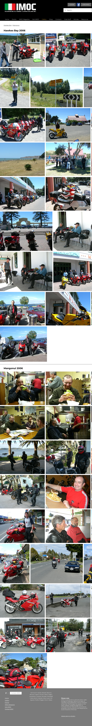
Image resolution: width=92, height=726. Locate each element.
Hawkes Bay (8, 25)
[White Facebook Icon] (6, 693)
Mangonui (16, 25)
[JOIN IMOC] (86, 4)
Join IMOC (8, 707)
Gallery (7, 700)
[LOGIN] (72, 4)
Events (7, 702)
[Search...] (77, 10)
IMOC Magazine (10, 704)
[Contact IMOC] (16, 693)
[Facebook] (78, 4)
